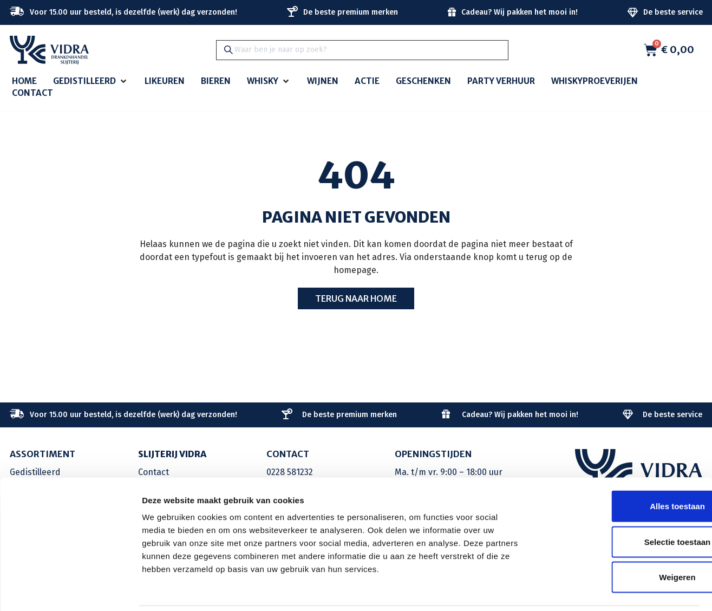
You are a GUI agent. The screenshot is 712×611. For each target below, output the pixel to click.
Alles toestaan (621, 468)
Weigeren (621, 539)
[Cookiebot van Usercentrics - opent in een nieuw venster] (70, 590)
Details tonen (585, 589)
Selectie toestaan (622, 504)
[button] (90, 81)
